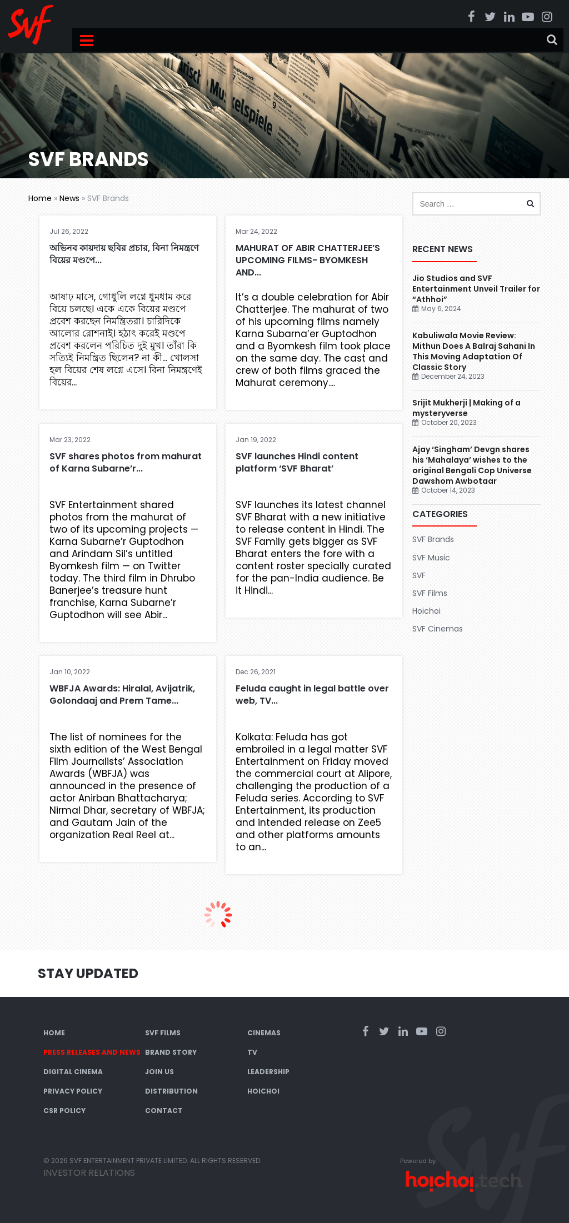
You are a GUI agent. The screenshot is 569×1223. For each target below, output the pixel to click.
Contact (164, 1110)
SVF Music (431, 557)
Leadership (268, 1071)
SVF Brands (433, 539)
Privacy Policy (72, 1091)
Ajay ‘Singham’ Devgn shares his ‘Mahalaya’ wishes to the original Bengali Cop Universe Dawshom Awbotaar (472, 465)
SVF (419, 575)
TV (252, 1052)
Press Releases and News (92, 1052)
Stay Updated (88, 973)
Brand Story (171, 1052)
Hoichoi (426, 610)
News (69, 198)
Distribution (171, 1091)
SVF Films (429, 593)
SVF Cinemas (437, 628)
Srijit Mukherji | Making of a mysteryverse (466, 408)
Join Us (159, 1071)
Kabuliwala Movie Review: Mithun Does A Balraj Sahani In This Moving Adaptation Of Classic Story (473, 351)
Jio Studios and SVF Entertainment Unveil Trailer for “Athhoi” (476, 289)
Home (40, 198)
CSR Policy (64, 1110)
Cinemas (264, 1032)
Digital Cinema (73, 1071)
